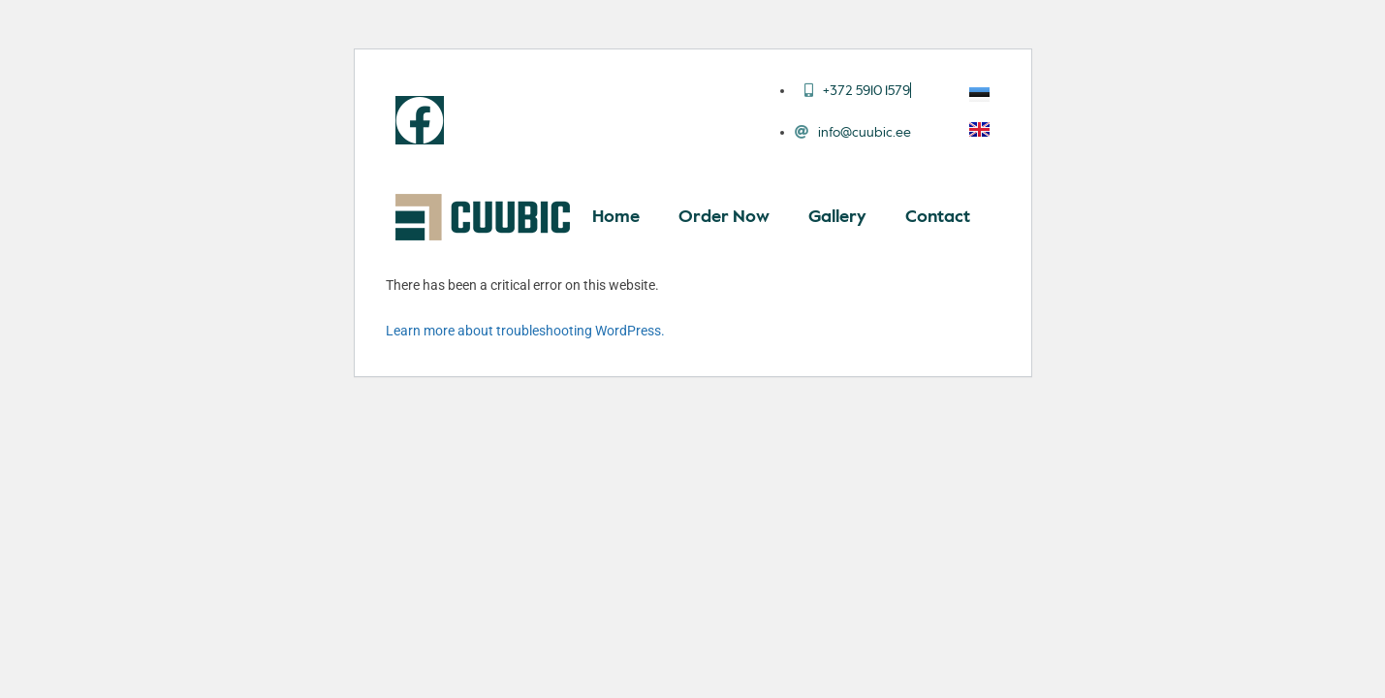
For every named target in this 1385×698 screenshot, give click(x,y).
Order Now (724, 217)
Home (616, 217)
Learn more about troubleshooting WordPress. (525, 330)
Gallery (837, 217)
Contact (937, 217)
